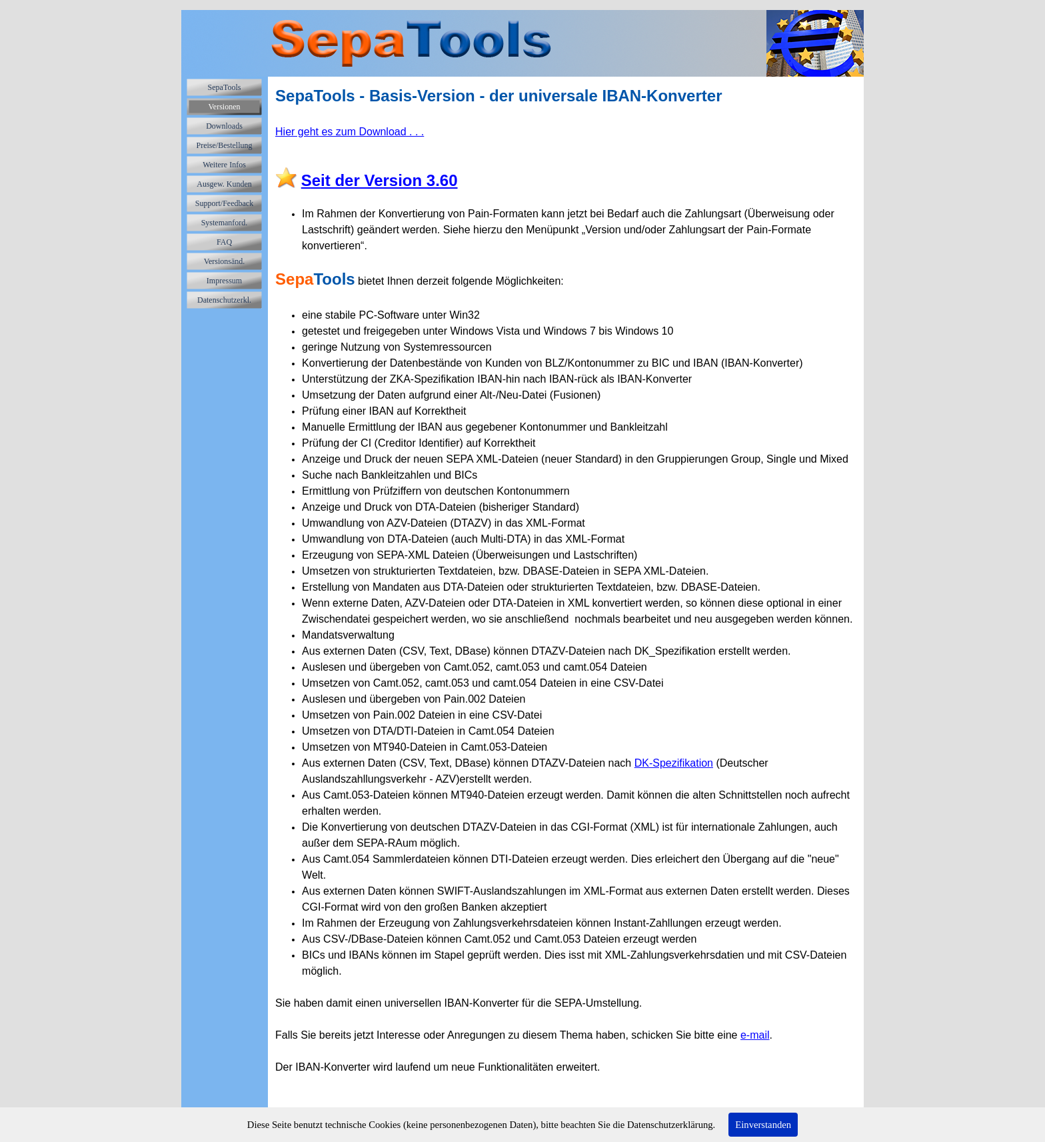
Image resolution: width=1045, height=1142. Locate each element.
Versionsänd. (224, 261)
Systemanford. (224, 222)
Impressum (224, 280)
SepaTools (224, 87)
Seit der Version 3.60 (379, 180)
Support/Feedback (224, 203)
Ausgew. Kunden (224, 184)
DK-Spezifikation (673, 763)
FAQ (224, 242)
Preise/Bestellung (225, 145)
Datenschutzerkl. (224, 300)
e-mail (755, 1035)
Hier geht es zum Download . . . (349, 131)
